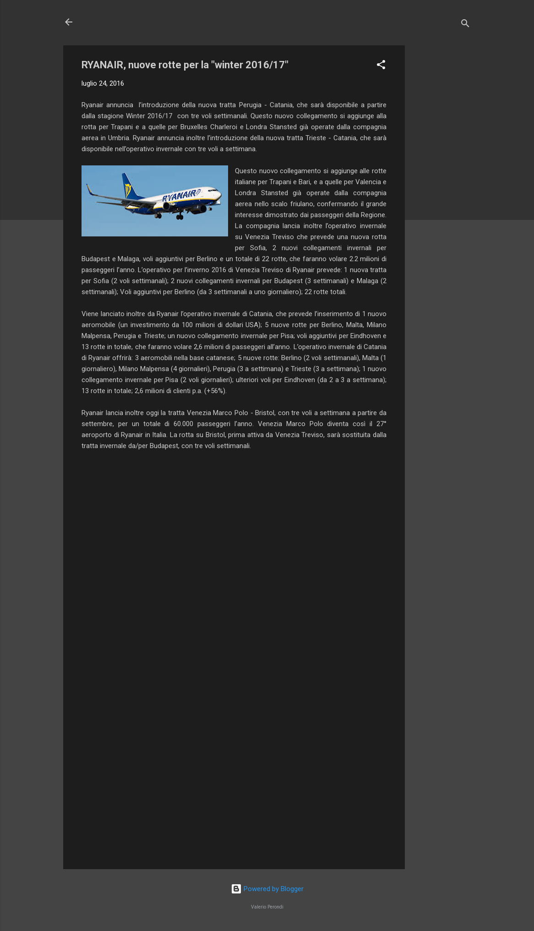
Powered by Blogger (267, 889)
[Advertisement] (441, 182)
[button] (381, 66)
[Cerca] (465, 25)
